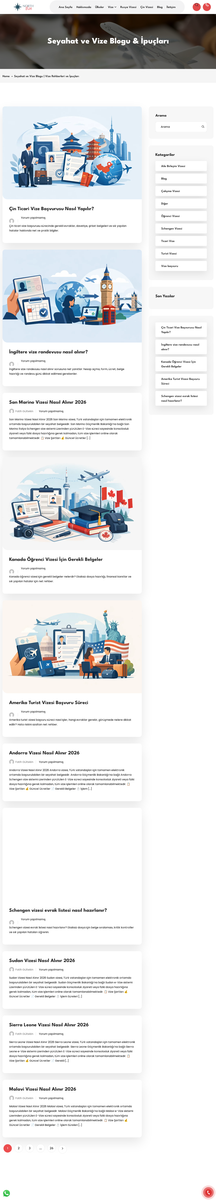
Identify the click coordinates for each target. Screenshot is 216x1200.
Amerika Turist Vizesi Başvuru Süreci (48, 703)
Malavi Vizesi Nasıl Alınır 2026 (42, 1089)
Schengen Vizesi (171, 228)
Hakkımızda (83, 7)
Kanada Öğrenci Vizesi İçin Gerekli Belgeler (56, 559)
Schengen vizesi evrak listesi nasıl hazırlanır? (58, 910)
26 (51, 1148)
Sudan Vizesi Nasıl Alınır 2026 (42, 961)
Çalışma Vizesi (170, 191)
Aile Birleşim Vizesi (173, 166)
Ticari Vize (168, 241)
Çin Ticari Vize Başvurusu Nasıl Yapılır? (51, 209)
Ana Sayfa (65, 7)
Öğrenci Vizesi (170, 216)
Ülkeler (99, 7)
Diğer (164, 203)
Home (6, 76)
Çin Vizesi (146, 7)
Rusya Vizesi (128, 7)
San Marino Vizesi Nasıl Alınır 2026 (47, 402)
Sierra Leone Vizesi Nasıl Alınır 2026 (49, 1025)
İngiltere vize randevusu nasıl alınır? (48, 352)
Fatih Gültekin (24, 411)
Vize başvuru (169, 266)
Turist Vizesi (169, 253)
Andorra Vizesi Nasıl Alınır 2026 (44, 753)
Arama (160, 115)
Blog (160, 7)
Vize (110, 7)
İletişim (171, 7)
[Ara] (203, 127)
